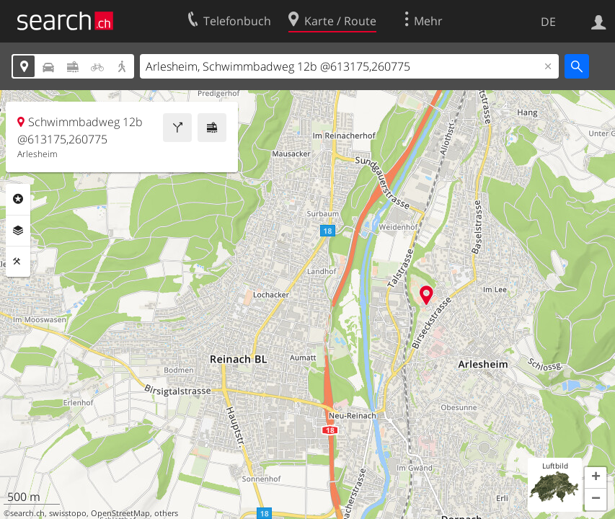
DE (548, 22)
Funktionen (18, 262)
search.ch (27, 513)
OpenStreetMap (120, 513)
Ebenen (18, 231)
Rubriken (18, 199)
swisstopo (68, 513)
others (166, 513)
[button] (595, 478)
